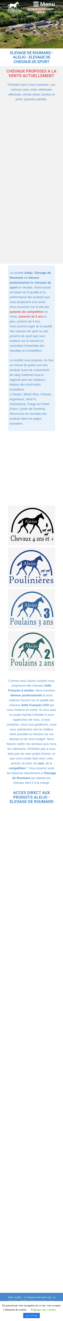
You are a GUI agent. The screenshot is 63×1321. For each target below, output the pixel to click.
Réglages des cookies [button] (43, 1309)
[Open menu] (44, 4)
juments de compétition (27, 312)
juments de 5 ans (31, 316)
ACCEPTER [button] (31, 1315)
